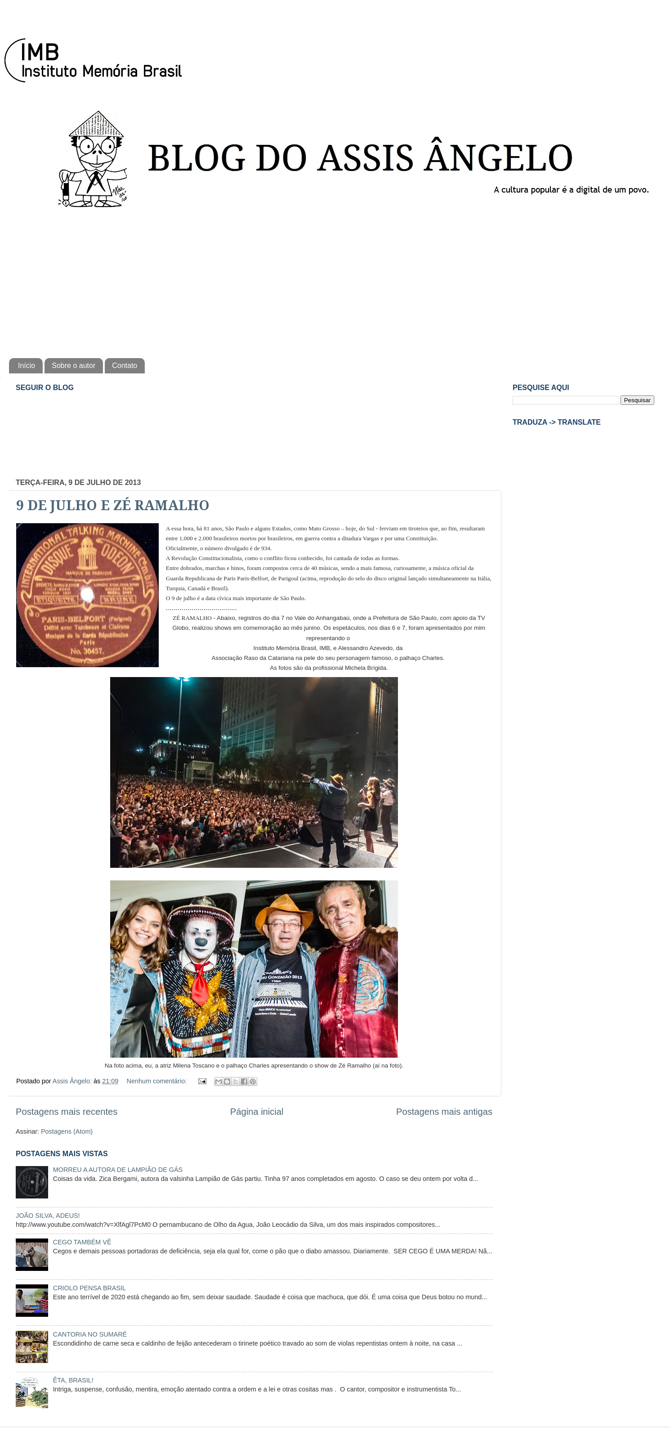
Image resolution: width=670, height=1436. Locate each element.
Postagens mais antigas (444, 1112)
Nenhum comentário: (158, 1081)
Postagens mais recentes (66, 1112)
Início (26, 365)
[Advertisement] (335, 282)
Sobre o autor (73, 365)
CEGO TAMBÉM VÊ (82, 1242)
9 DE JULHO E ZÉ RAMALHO (113, 505)
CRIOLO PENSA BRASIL (89, 1288)
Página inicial (257, 1112)
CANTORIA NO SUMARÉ (90, 1334)
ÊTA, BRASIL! (73, 1380)
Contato (124, 365)
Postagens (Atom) (67, 1131)
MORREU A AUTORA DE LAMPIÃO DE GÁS (118, 1169)
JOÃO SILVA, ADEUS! (48, 1215)
